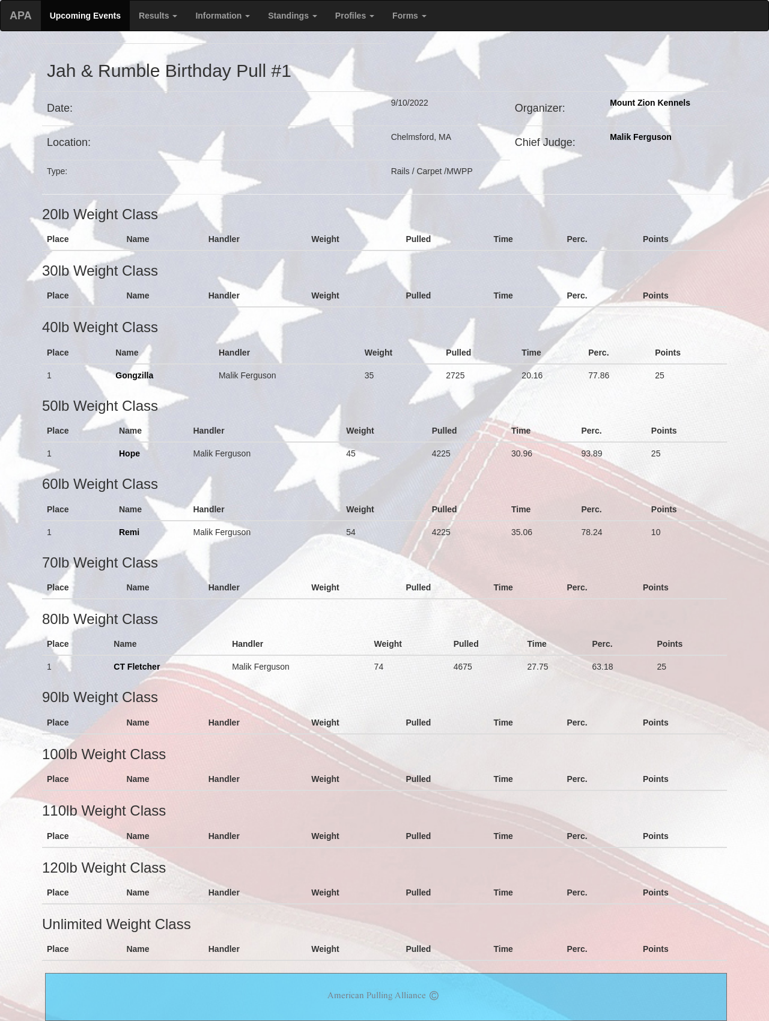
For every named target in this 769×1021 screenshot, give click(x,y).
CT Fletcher (137, 666)
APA (21, 16)
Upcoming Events (85, 15)
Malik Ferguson (641, 137)
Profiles (354, 15)
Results (158, 15)
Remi (129, 532)
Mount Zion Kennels (650, 103)
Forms (409, 15)
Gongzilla (134, 375)
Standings (292, 15)
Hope (129, 453)
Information (222, 15)
